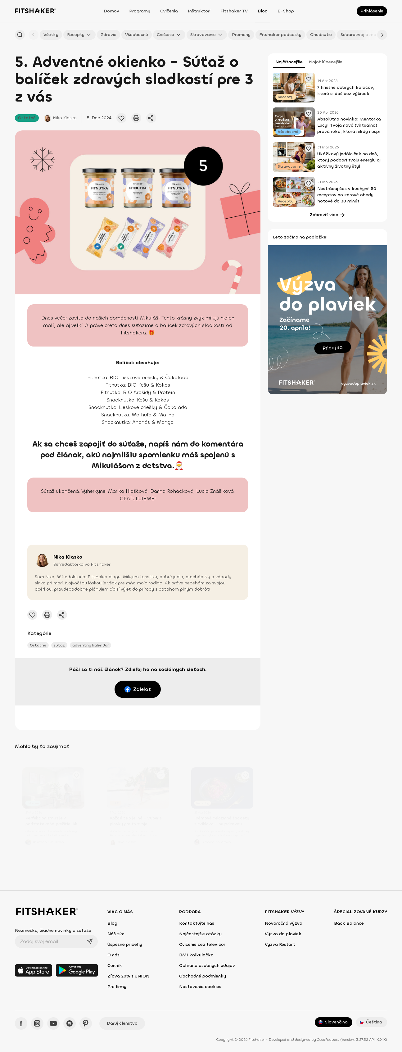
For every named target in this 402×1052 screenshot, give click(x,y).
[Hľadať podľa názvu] (20, 35)
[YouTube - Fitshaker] (53, 1023)
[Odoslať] (90, 941)
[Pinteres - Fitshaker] (85, 1023)
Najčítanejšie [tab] (289, 62)
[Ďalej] (382, 35)
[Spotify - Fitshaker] (69, 1023)
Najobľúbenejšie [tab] (325, 62)
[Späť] (33, 35)
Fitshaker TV (234, 11)
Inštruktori (199, 11)
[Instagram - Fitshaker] (37, 1023)
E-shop (286, 11)
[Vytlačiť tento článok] (136, 118)
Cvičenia (169, 11)
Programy (139, 11)
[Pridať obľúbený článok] (121, 118)
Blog (263, 11)
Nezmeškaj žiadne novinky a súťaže (53, 930)
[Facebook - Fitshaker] (21, 1023)
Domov (111, 11)
